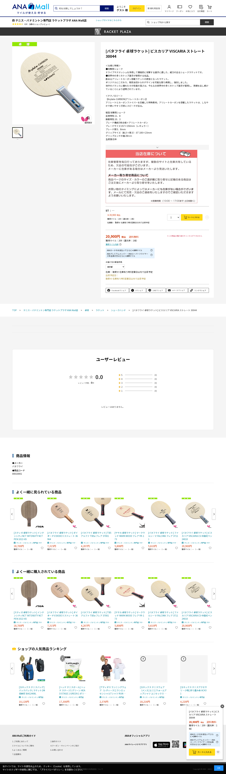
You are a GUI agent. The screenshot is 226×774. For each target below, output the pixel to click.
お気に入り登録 (218, 752)
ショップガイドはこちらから (109, 20)
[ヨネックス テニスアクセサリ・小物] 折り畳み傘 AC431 (193, 690)
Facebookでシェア (119, 290)
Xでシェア (139, 290)
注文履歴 (200, 11)
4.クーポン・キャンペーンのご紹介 (64, 745)
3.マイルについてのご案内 (23, 745)
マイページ (169, 11)
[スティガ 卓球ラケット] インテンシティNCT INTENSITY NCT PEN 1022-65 (29, 536)
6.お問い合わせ (56, 750)
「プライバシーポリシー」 (52, 769)
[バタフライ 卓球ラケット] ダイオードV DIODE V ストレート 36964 (62, 536)
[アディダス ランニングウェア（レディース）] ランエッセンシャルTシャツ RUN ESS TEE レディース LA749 (113, 690)
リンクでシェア (200, 290)
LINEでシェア (158, 290)
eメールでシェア (178, 290)
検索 (107, 8)
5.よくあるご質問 (19, 750)
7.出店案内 (16, 754)
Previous (12, 514)
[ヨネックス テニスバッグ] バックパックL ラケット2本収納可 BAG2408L (32, 690)
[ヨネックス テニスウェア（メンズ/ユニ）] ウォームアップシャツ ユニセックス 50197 (153, 690)
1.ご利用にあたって (20, 741)
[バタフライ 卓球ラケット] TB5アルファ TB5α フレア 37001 (96, 534)
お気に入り (190, 11)
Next (214, 514)
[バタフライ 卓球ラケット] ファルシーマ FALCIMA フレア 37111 (163, 536)
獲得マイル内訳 (112, 244)
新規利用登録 (154, 8)
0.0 (99, 377)
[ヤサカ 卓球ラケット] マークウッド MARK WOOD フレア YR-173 (130, 536)
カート (209, 11)
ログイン (137, 8)
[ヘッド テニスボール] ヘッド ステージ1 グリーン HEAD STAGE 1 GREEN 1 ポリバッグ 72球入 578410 (72, 690)
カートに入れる (194, 217)
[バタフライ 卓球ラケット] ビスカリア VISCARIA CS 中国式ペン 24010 (197, 536)
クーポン (179, 11)
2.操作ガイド (55, 741)
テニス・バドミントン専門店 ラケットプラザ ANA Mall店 (51, 20)
